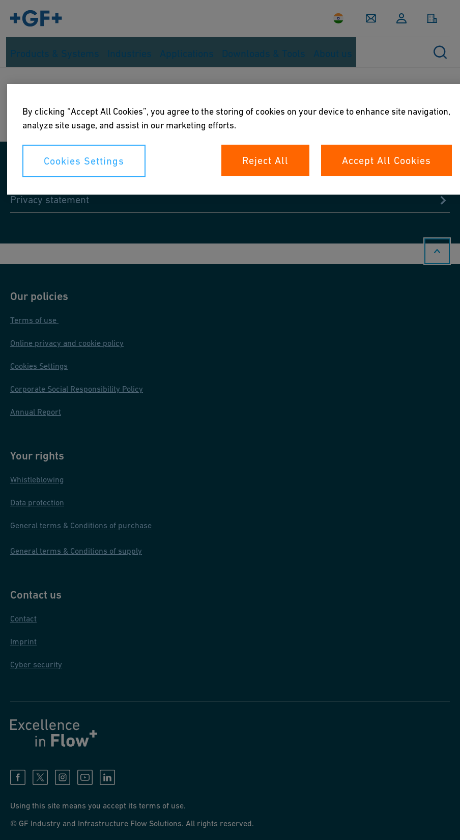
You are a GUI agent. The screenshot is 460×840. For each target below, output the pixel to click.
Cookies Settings (84, 161)
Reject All (265, 160)
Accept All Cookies (386, 160)
